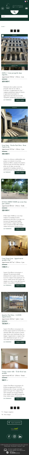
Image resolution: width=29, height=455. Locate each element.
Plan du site (26, 444)
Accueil (2, 26)
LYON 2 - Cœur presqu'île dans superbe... (12, 74)
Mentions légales (7, 446)
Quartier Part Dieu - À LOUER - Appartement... (12, 316)
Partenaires (19, 446)
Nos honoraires (14, 446)
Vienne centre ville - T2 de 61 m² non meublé (14, 372)
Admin (23, 446)
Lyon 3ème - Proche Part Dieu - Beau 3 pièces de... (14, 146)
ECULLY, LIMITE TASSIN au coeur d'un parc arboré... (14, 202)
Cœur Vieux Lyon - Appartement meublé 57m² (12, 259)
